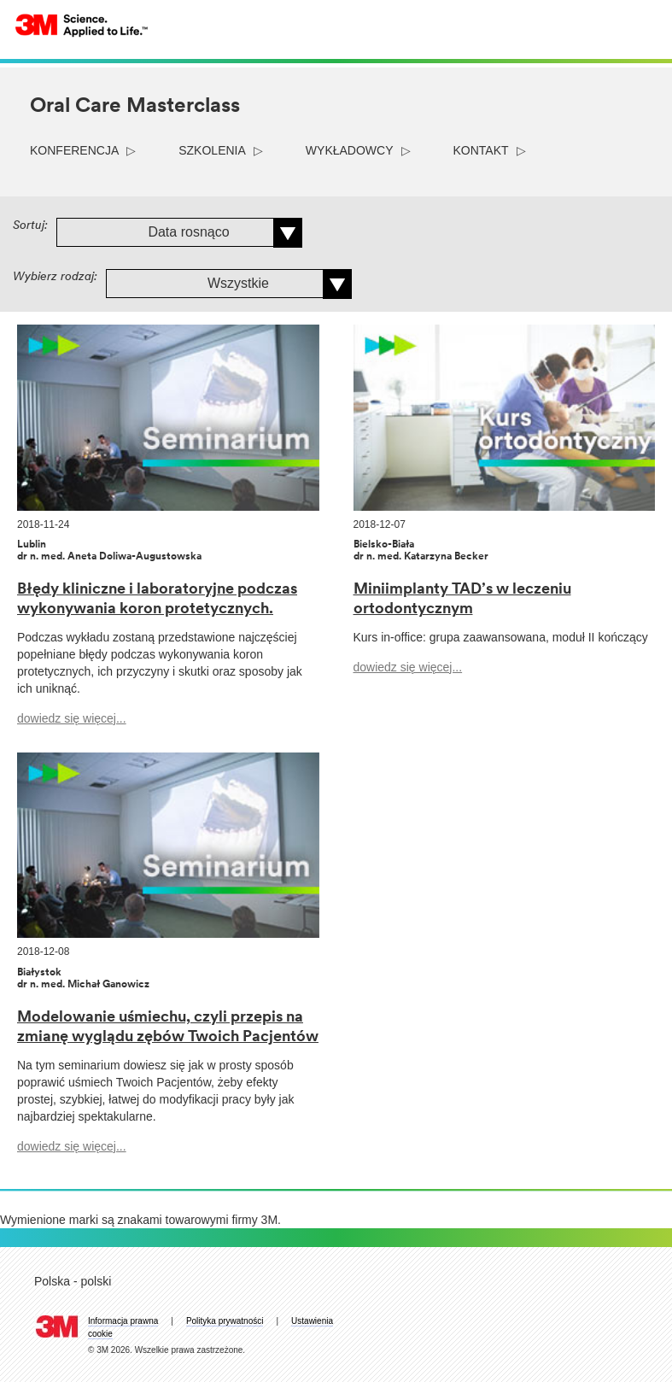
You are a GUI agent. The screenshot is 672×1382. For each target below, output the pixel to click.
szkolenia (212, 150)
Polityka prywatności (225, 1321)
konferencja (74, 150)
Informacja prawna (123, 1321)
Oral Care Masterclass (135, 107)
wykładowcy (350, 150)
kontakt (481, 150)
